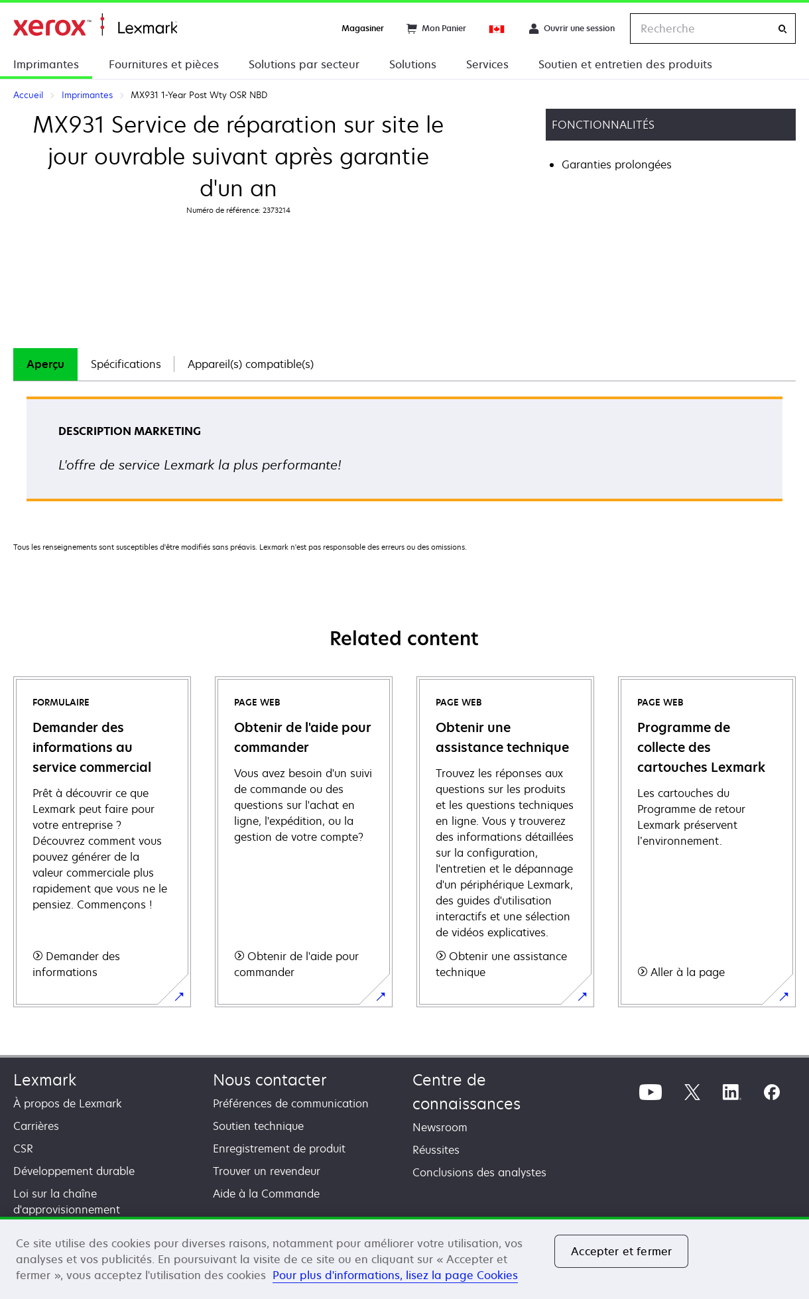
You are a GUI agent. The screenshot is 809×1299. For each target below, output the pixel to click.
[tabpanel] (404, 453)
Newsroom (439, 1127)
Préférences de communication (291, 1103)
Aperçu (45, 364)
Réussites (436, 1150)
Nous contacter (270, 1080)
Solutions (412, 64)
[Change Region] (497, 28)
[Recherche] (782, 29)
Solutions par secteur (304, 64)
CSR (23, 1148)
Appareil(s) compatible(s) (251, 364)
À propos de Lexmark (67, 1103)
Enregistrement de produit (279, 1148)
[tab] (45, 364)
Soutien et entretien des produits (625, 64)
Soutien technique (258, 1126)
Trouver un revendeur (266, 1171)
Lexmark (44, 1080)
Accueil (95, 24)
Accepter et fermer (621, 1251)
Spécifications (126, 364)
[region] (404, 1258)
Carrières (36, 1126)
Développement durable (74, 1171)
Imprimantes (46, 64)
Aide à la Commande (266, 1193)
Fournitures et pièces (164, 64)
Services (487, 64)
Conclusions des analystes (479, 1172)
